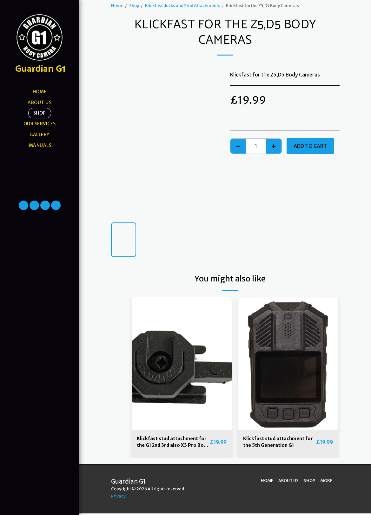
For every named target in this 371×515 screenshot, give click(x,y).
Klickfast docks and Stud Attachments (182, 5)
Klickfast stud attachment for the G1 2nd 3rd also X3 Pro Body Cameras (170, 443)
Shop (134, 5)
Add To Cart (310, 146)
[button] (39, 176)
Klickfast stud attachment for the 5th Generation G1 (277, 443)
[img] (182, 363)
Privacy (118, 497)
